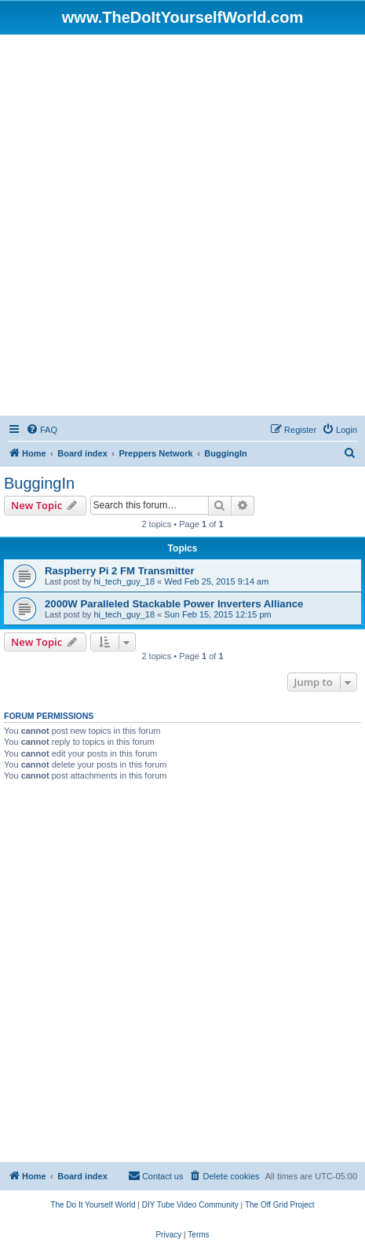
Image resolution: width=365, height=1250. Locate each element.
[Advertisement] (182, 225)
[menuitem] (41, 429)
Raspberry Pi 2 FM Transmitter (120, 571)
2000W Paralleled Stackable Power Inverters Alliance (174, 604)
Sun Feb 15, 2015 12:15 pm (217, 614)
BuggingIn (39, 483)
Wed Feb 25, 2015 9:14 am (216, 581)
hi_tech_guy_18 (124, 581)
